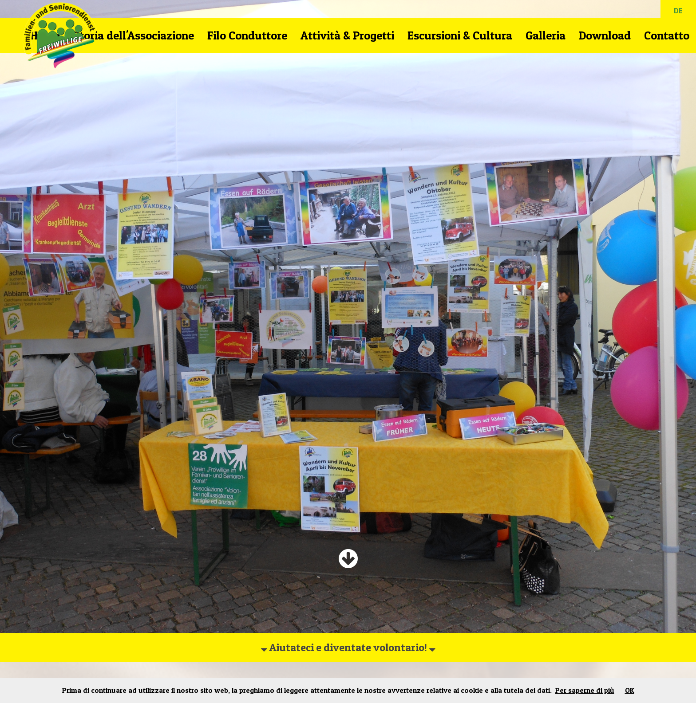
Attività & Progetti (347, 35)
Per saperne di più (584, 690)
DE (678, 10)
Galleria (546, 35)
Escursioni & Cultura (459, 35)
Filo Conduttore (247, 35)
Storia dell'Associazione (133, 35)
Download (605, 35)
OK (629, 690)
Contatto (666, 35)
